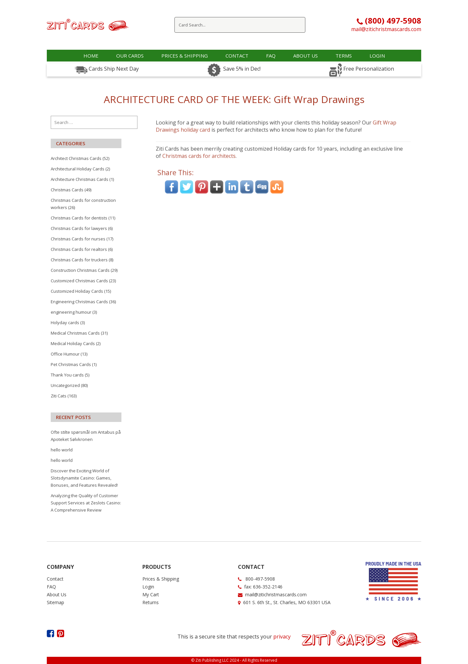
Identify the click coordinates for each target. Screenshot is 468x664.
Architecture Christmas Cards (79, 179)
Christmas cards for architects (199, 146)
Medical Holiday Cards (73, 343)
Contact (236, 55)
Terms (343, 55)
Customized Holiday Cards (77, 291)
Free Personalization (368, 68)
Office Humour (65, 354)
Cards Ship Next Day (113, 68)
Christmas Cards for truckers (79, 260)
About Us (56, 594)
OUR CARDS (130, 55)
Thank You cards (67, 375)
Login (377, 55)
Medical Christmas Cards (75, 333)
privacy (282, 636)
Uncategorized (65, 385)
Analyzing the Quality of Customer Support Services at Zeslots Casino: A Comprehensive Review (86, 503)
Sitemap (55, 602)
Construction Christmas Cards (80, 270)
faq (271, 55)
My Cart (150, 594)
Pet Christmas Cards (71, 364)
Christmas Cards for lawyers (79, 228)
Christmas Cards (67, 190)
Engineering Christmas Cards (79, 302)
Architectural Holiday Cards (77, 169)
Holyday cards (65, 322)
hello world (62, 450)
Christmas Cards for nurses (78, 239)
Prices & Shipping (184, 55)
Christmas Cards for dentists (79, 218)
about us (305, 55)
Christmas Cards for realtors (79, 249)
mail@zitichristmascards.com (386, 29)
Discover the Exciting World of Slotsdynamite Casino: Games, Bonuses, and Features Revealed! (84, 478)
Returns (150, 602)
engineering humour (71, 312)
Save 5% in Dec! (241, 68)
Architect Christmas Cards (76, 158)
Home (91, 55)
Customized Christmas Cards (79, 281)
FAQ (51, 587)
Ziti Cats (58, 396)
